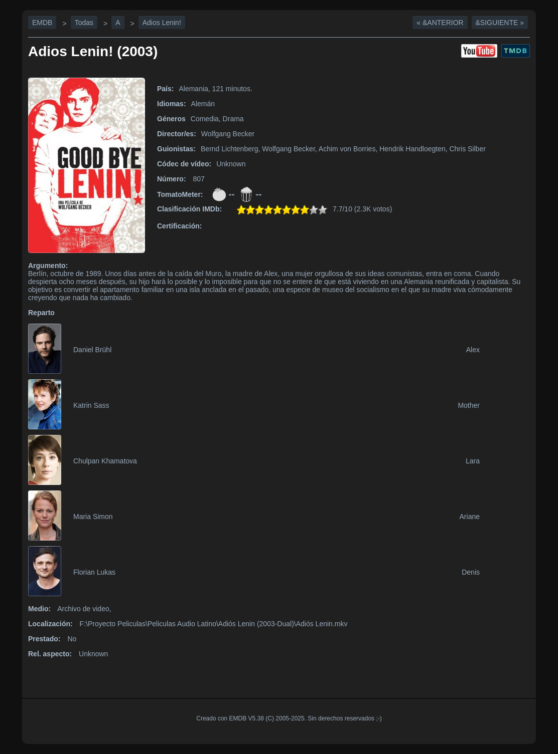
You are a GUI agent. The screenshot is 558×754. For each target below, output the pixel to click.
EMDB (42, 23)
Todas (84, 23)
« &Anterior (439, 23)
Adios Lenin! (162, 23)
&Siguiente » (500, 23)
